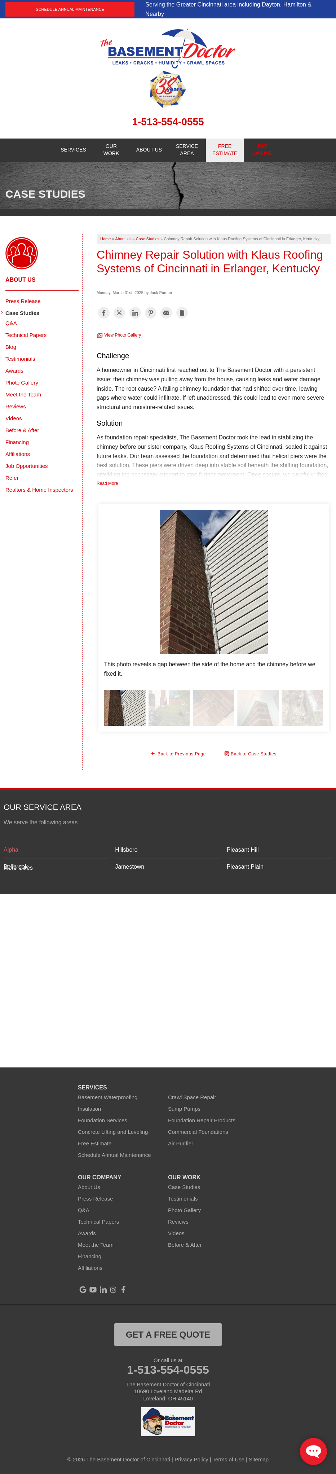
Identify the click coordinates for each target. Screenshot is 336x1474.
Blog (10, 347)
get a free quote (168, 1334)
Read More (107, 483)
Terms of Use (228, 1459)
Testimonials (20, 359)
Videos (13, 418)
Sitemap (259, 1459)
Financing (17, 442)
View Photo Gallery (119, 335)
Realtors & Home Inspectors (39, 490)
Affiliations (17, 454)
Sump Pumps (184, 1109)
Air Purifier (180, 1143)
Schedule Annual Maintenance (70, 9)
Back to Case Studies (250, 753)
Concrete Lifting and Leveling (113, 1132)
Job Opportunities (26, 466)
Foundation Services (102, 1120)
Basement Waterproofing (107, 1097)
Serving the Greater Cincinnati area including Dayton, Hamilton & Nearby (228, 9)
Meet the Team (23, 394)
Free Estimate (94, 1143)
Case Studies (22, 313)
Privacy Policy (191, 1459)
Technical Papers (26, 335)
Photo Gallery (21, 383)
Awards (14, 371)
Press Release (23, 301)
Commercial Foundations (198, 1132)
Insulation (89, 1109)
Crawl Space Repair (192, 1097)
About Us (20, 280)
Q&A (11, 323)
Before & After (22, 430)
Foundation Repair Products (201, 1120)
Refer (12, 478)
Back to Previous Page (178, 753)
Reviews (15, 406)
